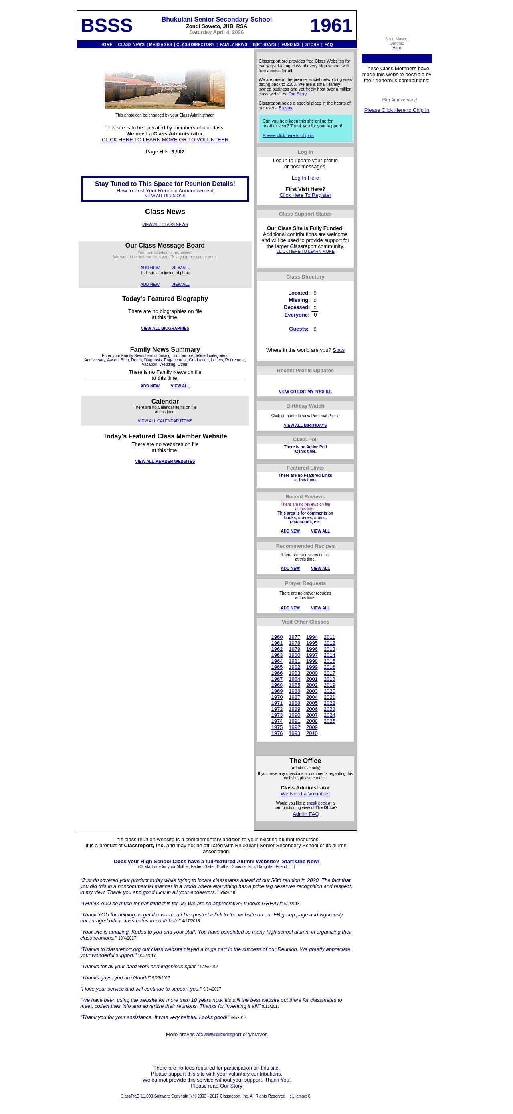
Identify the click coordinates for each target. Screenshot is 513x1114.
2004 (312, 697)
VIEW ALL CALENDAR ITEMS (165, 421)
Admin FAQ (306, 814)
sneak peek (317, 803)
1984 (294, 679)
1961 (277, 643)
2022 (329, 703)
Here (396, 48)
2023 (329, 709)
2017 (329, 673)
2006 (312, 709)
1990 (294, 715)
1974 (277, 721)
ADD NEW (150, 268)
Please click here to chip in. (288, 135)
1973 (277, 715)
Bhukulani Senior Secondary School (217, 19)
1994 (312, 637)
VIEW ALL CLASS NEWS (165, 224)
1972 (277, 709)
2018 (329, 679)
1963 (277, 655)
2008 (312, 721)
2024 (329, 715)
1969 (277, 691)
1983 (294, 673)
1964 (277, 661)
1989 (294, 709)
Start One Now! (300, 861)
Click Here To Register (305, 195)
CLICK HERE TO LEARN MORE (305, 251)
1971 (277, 703)
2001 (312, 679)
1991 (294, 721)
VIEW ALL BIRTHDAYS (305, 425)
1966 (277, 673)
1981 (294, 661)
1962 (277, 649)
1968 (277, 685)
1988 (294, 703)
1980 (294, 655)
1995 (312, 643)
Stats (339, 350)
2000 (312, 673)
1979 (294, 649)
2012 (329, 643)
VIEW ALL (181, 268)
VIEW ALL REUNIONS (165, 196)
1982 (294, 667)
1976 (277, 733)
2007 (312, 715)
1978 (294, 643)
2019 (329, 685)
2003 (312, 691)
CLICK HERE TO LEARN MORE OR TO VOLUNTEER (165, 140)
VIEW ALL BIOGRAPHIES (165, 328)
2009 (312, 727)
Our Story (298, 93)
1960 (277, 637)
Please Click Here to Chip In (397, 110)
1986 (294, 691)
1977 (294, 637)
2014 (329, 655)
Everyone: (297, 315)
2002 (312, 685)
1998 (312, 661)
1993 (294, 733)
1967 (277, 679)
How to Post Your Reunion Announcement (165, 191)
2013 (329, 649)
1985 (294, 685)
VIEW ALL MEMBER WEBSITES (165, 461)
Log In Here (305, 178)
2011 (329, 637)
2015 (329, 661)
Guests (298, 329)
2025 (329, 721)
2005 (312, 703)
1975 (277, 727)
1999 (312, 667)
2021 (329, 697)
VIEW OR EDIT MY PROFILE (305, 391)
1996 (312, 649)
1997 (312, 655)
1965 (277, 667)
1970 (277, 697)
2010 (312, 733)
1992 (294, 727)
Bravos (285, 107)
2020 (329, 691)
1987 (294, 697)
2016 (329, 667)
